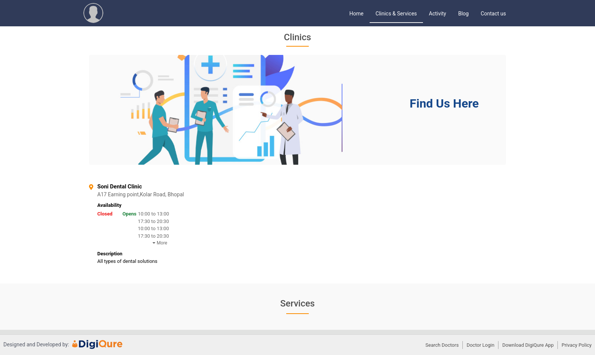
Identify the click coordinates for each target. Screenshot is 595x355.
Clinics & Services (396, 14)
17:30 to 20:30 (153, 221)
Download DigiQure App (528, 345)
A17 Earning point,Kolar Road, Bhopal (166, 194)
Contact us (493, 14)
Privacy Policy (577, 345)
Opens (129, 214)
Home (356, 14)
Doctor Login (480, 345)
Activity (437, 14)
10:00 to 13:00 (153, 214)
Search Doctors (442, 345)
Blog (463, 14)
